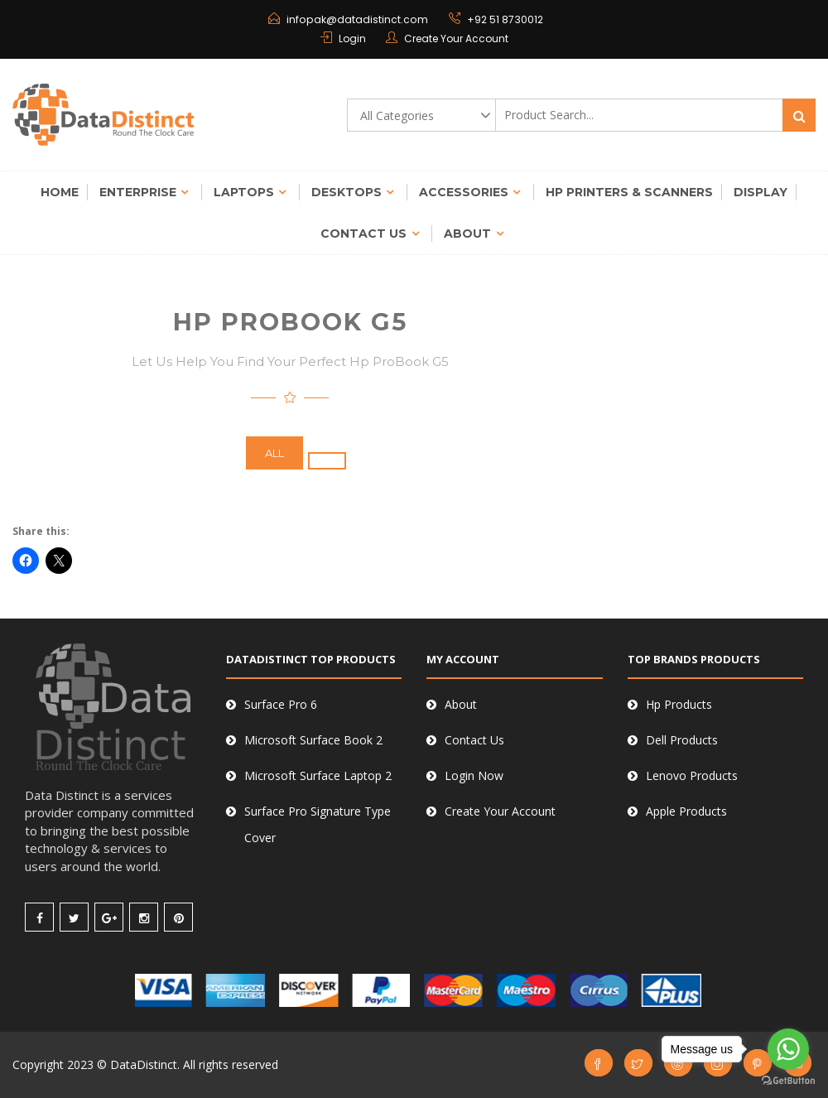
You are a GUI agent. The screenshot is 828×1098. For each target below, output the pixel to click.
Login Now (474, 775)
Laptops (244, 192)
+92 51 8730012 (504, 19)
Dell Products (682, 740)
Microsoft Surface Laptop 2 (318, 775)
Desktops (346, 192)
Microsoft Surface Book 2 (313, 740)
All (274, 453)
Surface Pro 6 (280, 704)
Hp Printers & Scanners (629, 192)
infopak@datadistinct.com (358, 19)
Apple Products (686, 811)
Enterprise (137, 192)
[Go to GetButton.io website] (788, 1081)
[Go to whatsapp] (788, 1049)
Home (60, 192)
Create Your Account (456, 38)
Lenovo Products (692, 775)
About (467, 233)
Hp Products (679, 704)
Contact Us (363, 233)
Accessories (463, 192)
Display (760, 192)
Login (352, 38)
